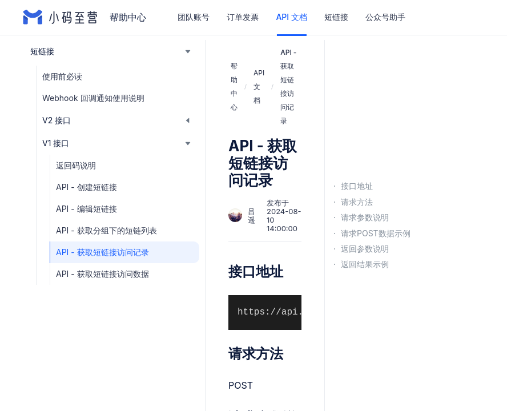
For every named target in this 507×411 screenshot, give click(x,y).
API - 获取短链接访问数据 (102, 274)
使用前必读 (62, 76)
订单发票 (243, 17)
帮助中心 (234, 86)
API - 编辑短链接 (86, 208)
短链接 (336, 17)
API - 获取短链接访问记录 (102, 252)
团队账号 (194, 17)
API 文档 (291, 17)
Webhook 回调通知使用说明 (93, 98)
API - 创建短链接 (86, 187)
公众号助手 (385, 17)
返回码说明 (76, 165)
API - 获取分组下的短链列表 (106, 230)
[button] (111, 51)
